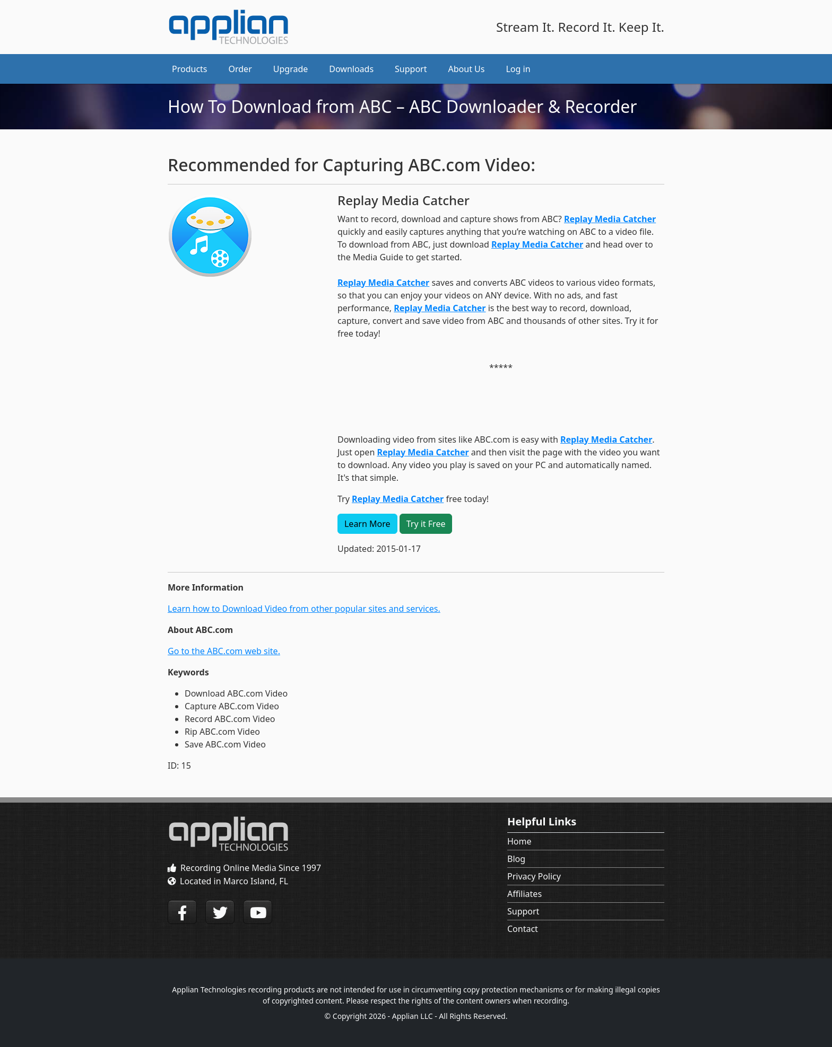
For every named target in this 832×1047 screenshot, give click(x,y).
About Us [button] (466, 69)
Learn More (367, 524)
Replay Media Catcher (610, 219)
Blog (516, 859)
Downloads (351, 69)
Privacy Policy (534, 876)
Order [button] (240, 69)
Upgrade (290, 69)
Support (523, 911)
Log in (518, 69)
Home (519, 841)
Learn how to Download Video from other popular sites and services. (304, 608)
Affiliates (524, 894)
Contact (522, 929)
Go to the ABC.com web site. (224, 651)
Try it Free (426, 524)
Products (189, 69)
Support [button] (411, 69)
